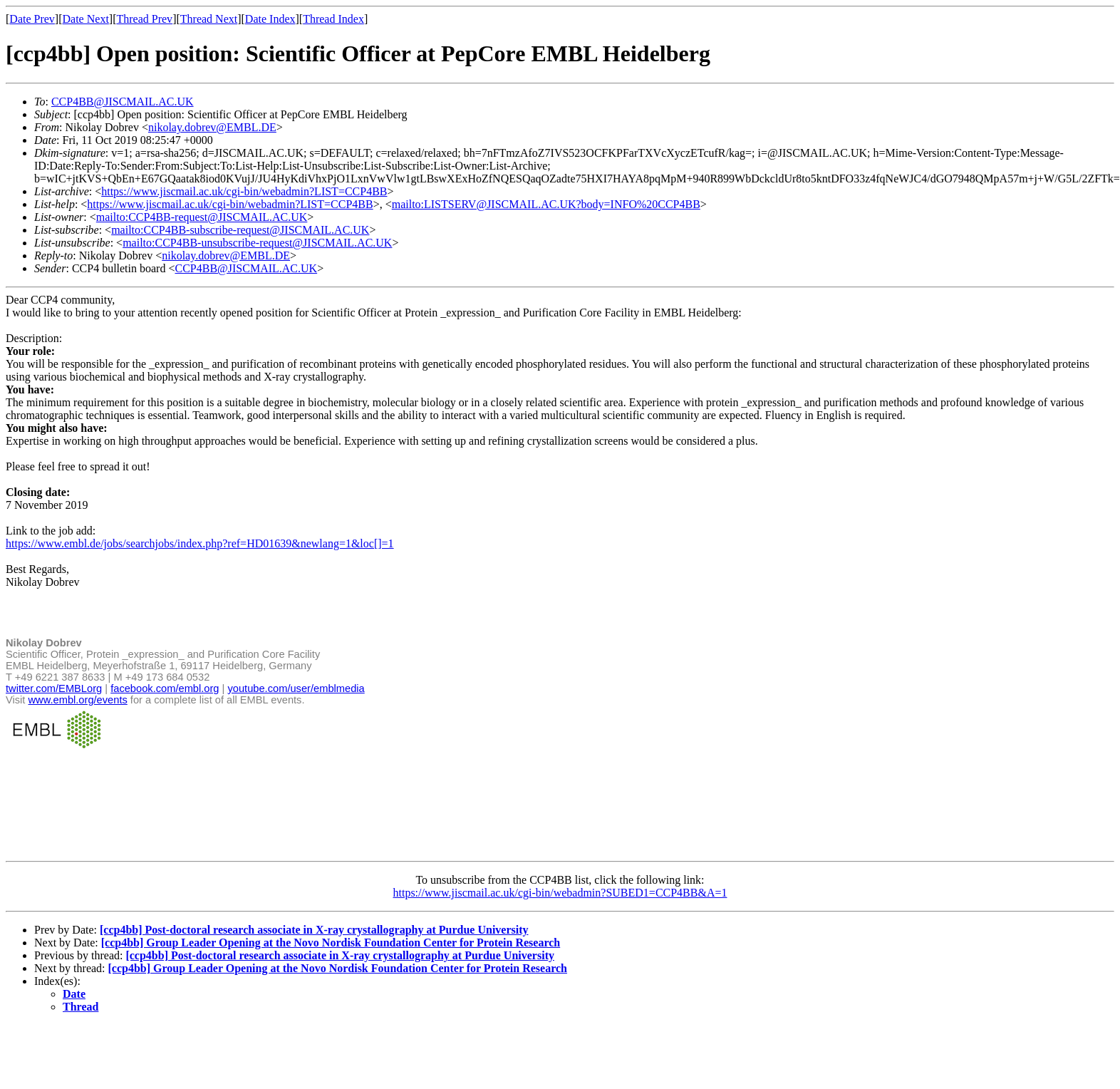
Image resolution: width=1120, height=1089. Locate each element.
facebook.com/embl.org (164, 688)
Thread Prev (144, 19)
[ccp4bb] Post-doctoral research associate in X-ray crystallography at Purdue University (314, 930)
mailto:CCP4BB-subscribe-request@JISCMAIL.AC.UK (240, 230)
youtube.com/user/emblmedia (295, 688)
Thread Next (208, 19)
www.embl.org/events (78, 700)
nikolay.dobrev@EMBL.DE (212, 127)
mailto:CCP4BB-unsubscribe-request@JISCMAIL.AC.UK (257, 243)
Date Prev (32, 19)
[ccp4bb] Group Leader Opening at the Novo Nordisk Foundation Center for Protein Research (330, 942)
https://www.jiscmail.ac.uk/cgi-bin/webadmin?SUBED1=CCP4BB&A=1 (560, 893)
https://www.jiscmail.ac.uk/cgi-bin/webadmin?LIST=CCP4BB (244, 191)
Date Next (86, 19)
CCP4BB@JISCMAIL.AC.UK (122, 102)
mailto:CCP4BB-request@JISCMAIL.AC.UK (202, 217)
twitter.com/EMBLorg (54, 688)
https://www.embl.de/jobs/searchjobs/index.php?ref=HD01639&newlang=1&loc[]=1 (200, 543)
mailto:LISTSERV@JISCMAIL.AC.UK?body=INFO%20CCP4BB (546, 204)
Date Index (270, 19)
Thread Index (333, 19)
